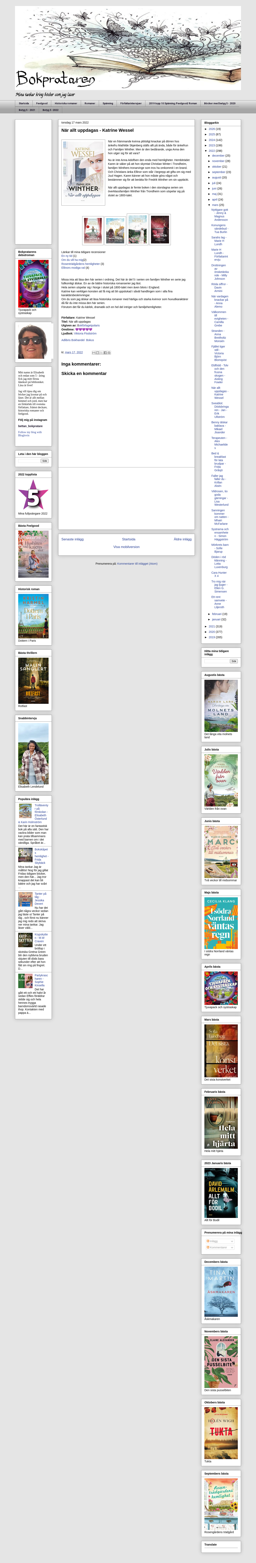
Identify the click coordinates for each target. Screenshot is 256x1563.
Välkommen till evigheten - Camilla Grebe (219, 318)
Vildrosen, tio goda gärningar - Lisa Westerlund (220, 498)
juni (214, 188)
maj (214, 194)
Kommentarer (217, 1247)
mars (215, 205)
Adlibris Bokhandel (73, 340)
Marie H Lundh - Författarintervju (219, 254)
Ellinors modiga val (73, 267)
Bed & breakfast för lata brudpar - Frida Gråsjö (218, 462)
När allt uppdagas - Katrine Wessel (219, 392)
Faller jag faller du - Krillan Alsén (218, 480)
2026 (212, 129)
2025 (212, 134)
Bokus (89, 340)
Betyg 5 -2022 (50, 110)
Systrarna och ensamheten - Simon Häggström (220, 534)
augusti (217, 177)
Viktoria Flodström (85, 333)
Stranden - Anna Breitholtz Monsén (218, 335)
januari (216, 619)
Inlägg (212, 1241)
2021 (212, 626)
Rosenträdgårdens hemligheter (81, 263)
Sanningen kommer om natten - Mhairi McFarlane (220, 517)
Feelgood (41, 103)
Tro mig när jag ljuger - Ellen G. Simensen (219, 586)
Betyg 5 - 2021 (27, 110)
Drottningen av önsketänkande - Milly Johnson (220, 272)
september (219, 172)
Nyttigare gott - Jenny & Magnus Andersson (219, 214)
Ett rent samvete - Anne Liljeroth (219, 602)
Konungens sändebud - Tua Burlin (219, 229)
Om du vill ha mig (72, 259)
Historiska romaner (66, 103)
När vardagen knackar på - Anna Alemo (219, 301)
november (218, 161)
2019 (212, 637)
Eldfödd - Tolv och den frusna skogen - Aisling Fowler (219, 374)
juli (214, 183)
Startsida (24, 103)
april (215, 199)
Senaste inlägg (72, 539)
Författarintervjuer (131, 103)
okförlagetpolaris (88, 325)
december (218, 155)
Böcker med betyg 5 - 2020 (219, 103)
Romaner (90, 103)
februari (217, 614)
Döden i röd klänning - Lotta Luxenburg (219, 562)
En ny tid (67, 255)
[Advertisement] (126, 498)
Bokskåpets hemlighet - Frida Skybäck (42, 856)
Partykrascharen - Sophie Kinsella (41, 980)
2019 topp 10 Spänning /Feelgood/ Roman (173, 103)
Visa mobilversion (126, 547)
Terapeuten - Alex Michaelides (219, 443)
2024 (212, 140)
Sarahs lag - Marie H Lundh (218, 241)
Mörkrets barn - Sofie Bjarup (220, 548)
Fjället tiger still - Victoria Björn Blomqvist (219, 353)
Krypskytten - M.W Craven (41, 938)
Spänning (108, 103)
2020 (212, 631)
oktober (217, 166)
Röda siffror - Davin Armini (219, 288)
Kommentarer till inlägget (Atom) (137, 563)
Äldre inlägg (183, 539)
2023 (212, 145)
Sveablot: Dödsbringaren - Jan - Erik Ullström (220, 410)
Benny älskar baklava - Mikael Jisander (219, 427)
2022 (212, 150)
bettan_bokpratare (30, 426)
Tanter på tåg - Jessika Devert (40, 898)
